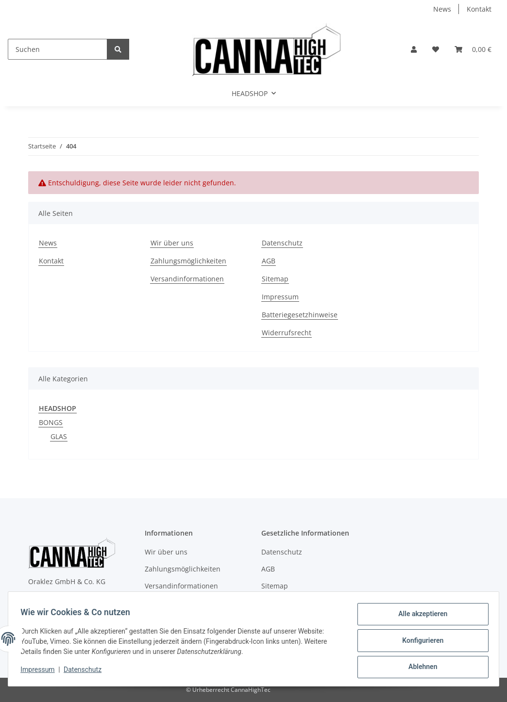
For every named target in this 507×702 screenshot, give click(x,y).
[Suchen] (57, 49)
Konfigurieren (419, 642)
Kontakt (479, 9)
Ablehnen (419, 667)
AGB (268, 260)
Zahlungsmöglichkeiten (188, 260)
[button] (413, 49)
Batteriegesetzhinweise (300, 314)
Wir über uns (172, 242)
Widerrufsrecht (286, 332)
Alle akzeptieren (419, 617)
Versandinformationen (187, 278)
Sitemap (275, 278)
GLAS (59, 436)
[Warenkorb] (473, 49)
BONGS (51, 422)
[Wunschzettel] (435, 49)
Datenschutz (282, 242)
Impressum (280, 296)
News (442, 9)
